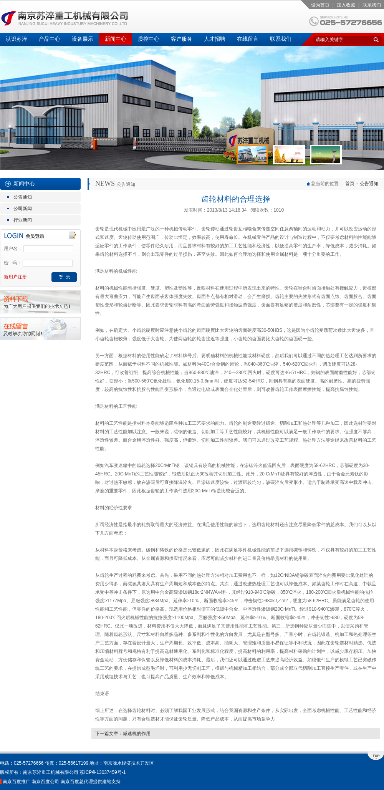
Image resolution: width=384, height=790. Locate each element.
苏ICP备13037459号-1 (102, 772)
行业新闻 (22, 220)
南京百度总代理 (77, 781)
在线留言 (247, 39)
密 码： (13, 262)
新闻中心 (115, 39)
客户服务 (181, 39)
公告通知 (22, 197)
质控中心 (148, 39)
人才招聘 (214, 39)
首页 (349, 183)
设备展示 (82, 39)
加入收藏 (346, 5)
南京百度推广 (16, 781)
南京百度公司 (45, 781)
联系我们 (371, 5)
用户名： (13, 248)
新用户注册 (15, 277)
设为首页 (320, 5)
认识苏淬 (16, 39)
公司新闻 (22, 208)
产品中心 (49, 39)
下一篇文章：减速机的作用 (123, 733)
